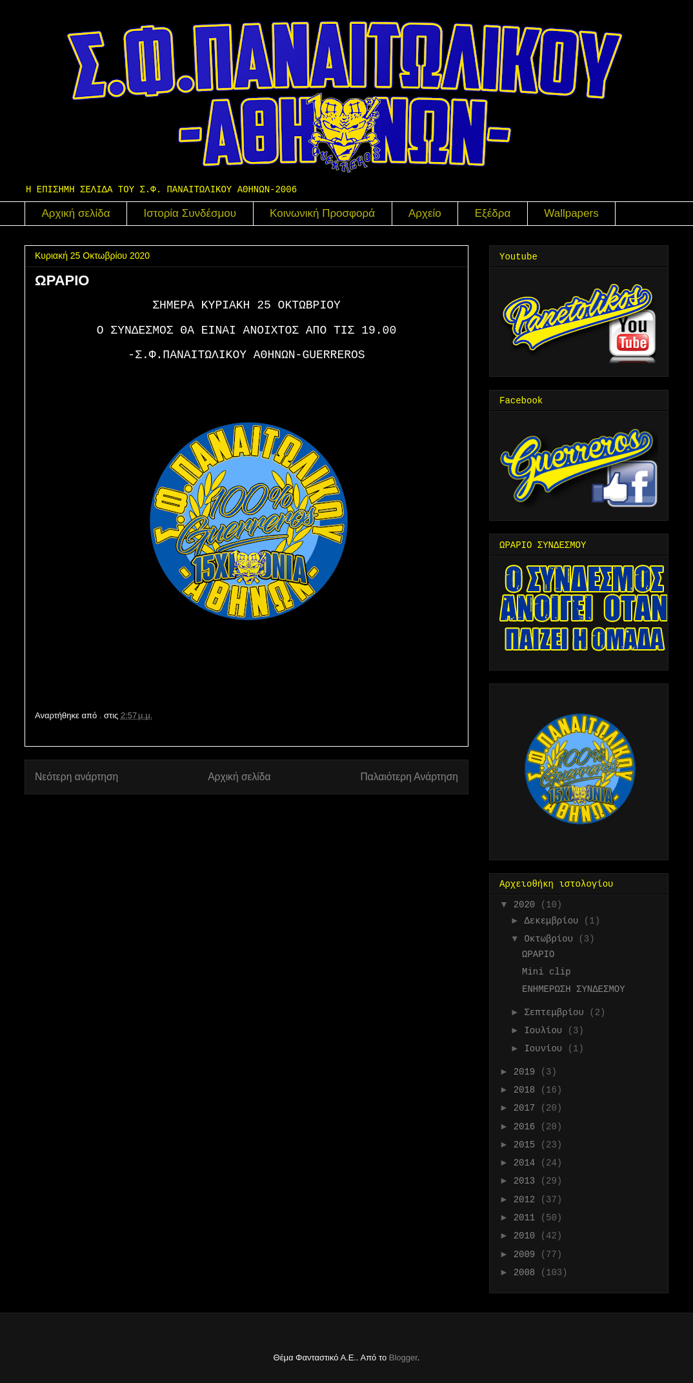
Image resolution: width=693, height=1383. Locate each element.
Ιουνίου (545, 1049)
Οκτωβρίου (551, 939)
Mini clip (546, 972)
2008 (527, 1272)
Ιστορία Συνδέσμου (190, 213)
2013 (527, 1181)
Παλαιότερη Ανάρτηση (409, 776)
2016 (527, 1127)
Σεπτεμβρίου (556, 1012)
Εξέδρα (493, 213)
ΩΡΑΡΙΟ (538, 954)
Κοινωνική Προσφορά (322, 213)
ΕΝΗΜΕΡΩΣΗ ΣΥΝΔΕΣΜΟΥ (573, 989)
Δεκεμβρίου (553, 921)
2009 (527, 1254)
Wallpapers (571, 213)
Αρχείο (424, 213)
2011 (527, 1218)
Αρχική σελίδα (76, 213)
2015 (527, 1145)
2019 (527, 1072)
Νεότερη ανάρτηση (76, 776)
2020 (527, 905)
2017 (527, 1108)
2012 (527, 1200)
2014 (527, 1163)
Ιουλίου (545, 1030)
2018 (527, 1090)
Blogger (403, 1357)
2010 (527, 1236)
